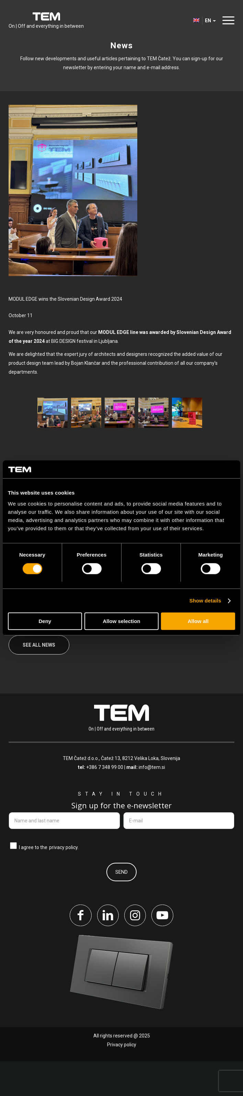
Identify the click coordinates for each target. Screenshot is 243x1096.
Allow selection (121, 621)
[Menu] (226, 20)
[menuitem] (226, 20)
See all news (39, 679)
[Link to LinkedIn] (108, 950)
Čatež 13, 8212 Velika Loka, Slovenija (140, 792)
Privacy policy (121, 1079)
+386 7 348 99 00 (104, 801)
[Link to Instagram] (135, 950)
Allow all (198, 621)
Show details (205, 600)
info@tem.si (152, 801)
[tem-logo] (46, 20)
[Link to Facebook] (80, 950)
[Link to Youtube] (163, 950)
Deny (44, 621)
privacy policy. (64, 881)
